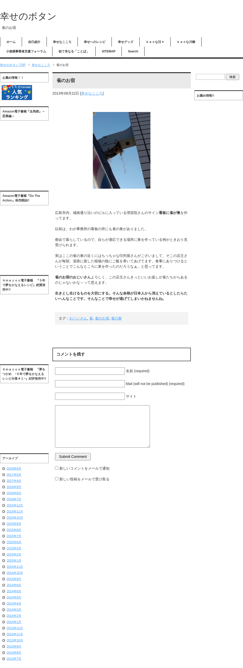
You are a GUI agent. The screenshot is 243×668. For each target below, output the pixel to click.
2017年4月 (14, 481)
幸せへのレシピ (94, 42)
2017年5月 (14, 475)
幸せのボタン (28, 16)
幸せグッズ (125, 42)
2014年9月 (14, 579)
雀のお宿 (102, 318)
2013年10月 (15, 640)
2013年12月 (15, 628)
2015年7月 (14, 536)
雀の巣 (116, 318)
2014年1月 (14, 622)
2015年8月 (14, 530)
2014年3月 (14, 610)
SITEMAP (108, 51)
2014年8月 (14, 585)
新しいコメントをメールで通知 (84, 468)
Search (133, 51)
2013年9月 (14, 646)
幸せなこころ (62, 42)
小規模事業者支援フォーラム (26, 51)
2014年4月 (14, 603)
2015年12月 (15, 505)
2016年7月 (14, 499)
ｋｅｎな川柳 (186, 42)
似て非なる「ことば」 (74, 51)
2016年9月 (14, 487)
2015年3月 (14, 548)
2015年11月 (15, 511)
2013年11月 (15, 634)
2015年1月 (14, 560)
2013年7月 (14, 659)
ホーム (11, 42)
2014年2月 (14, 616)
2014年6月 (14, 591)
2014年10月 (15, 573)
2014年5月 (14, 597)
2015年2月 (14, 554)
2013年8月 (14, 652)
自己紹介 (34, 42)
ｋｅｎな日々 (155, 42)
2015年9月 (14, 524)
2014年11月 (15, 567)
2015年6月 (14, 542)
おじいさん (78, 318)
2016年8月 (14, 493)
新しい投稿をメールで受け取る (84, 479)
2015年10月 (15, 517)
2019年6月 (14, 468)
